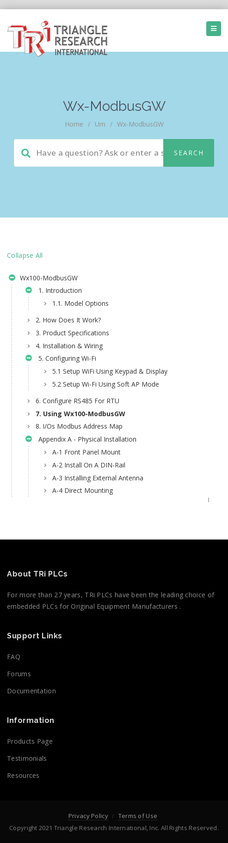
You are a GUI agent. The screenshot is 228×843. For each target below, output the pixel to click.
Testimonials (27, 758)
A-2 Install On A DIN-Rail (88, 465)
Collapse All (25, 255)
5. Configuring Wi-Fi (60, 359)
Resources (23, 775)
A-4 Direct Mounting (82, 490)
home (74, 124)
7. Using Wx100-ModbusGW (80, 413)
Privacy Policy (88, 816)
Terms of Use (138, 816)
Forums (19, 673)
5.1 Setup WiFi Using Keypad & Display (109, 371)
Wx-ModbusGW (140, 124)
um (100, 124)
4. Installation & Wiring (69, 345)
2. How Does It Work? (68, 319)
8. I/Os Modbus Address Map (79, 426)
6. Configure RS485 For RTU (77, 400)
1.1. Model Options (80, 303)
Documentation (31, 690)
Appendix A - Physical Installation (80, 440)
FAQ (13, 656)
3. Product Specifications (72, 332)
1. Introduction (53, 291)
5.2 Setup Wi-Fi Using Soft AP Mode (105, 384)
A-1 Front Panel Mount (86, 452)
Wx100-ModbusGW (43, 279)
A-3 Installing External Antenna (97, 477)
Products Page (30, 741)
